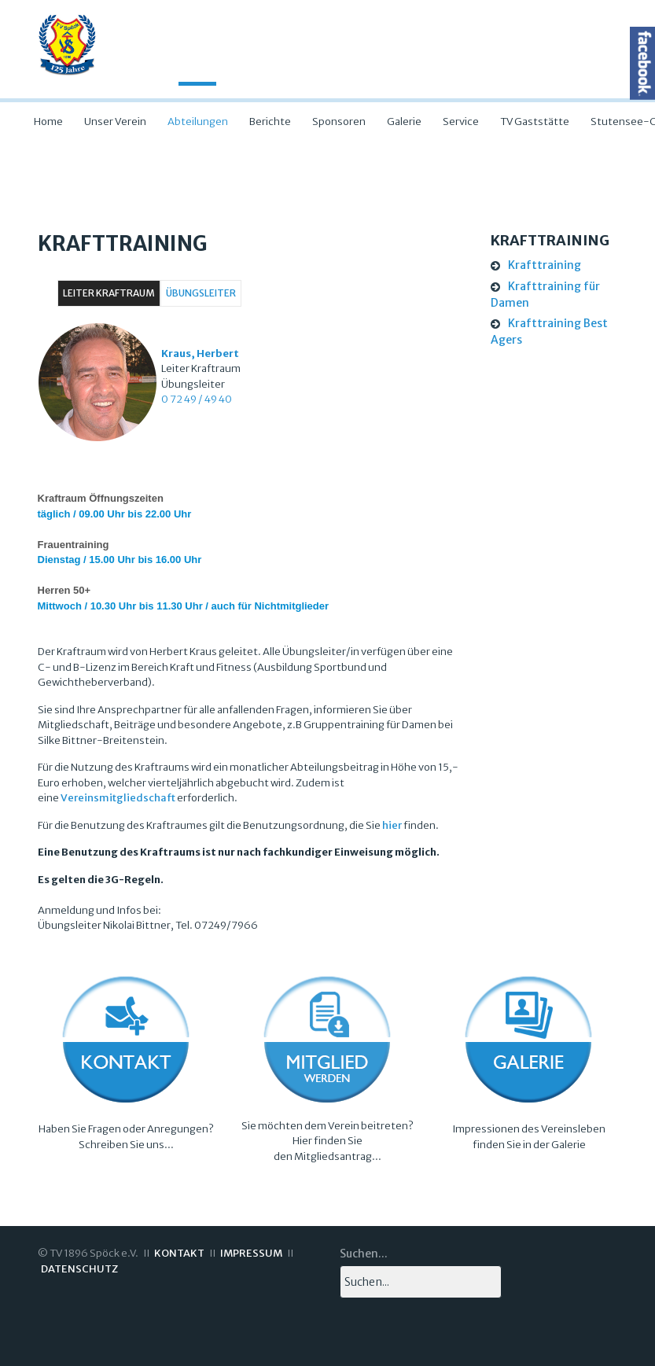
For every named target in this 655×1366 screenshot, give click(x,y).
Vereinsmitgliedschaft (118, 798)
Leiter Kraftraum (109, 293)
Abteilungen (197, 121)
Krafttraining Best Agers (549, 331)
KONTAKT (179, 1253)
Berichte (270, 121)
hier (392, 825)
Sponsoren (339, 121)
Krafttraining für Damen (545, 294)
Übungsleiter (201, 293)
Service (461, 121)
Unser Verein (115, 121)
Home (48, 121)
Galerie (404, 121)
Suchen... (364, 1253)
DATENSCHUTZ (79, 1269)
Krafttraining (544, 265)
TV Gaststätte (534, 121)
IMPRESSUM (251, 1253)
